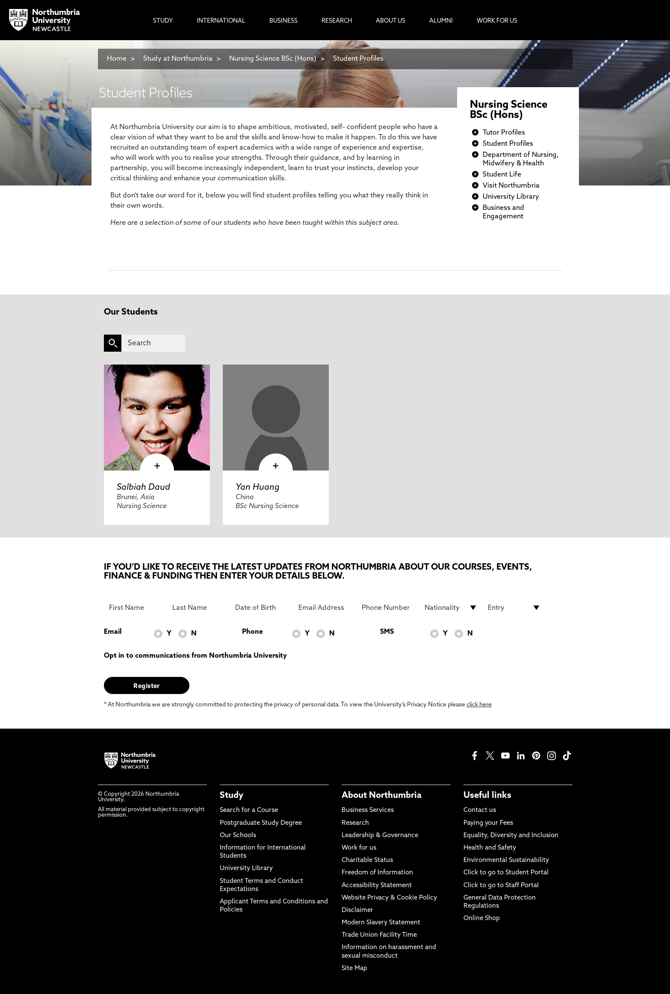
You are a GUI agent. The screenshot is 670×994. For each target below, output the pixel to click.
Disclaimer (357, 910)
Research (355, 823)
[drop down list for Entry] (514, 607)
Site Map (354, 968)
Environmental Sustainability (506, 860)
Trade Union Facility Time (379, 935)
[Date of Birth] (261, 607)
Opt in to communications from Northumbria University (195, 656)
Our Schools (238, 835)
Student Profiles (358, 59)
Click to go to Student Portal (506, 873)
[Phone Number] (388, 607)
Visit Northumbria (511, 185)
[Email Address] (325, 607)
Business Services (368, 810)
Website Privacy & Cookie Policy (389, 898)
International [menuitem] (221, 21)
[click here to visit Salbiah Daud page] (157, 418)
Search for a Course (249, 810)
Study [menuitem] (163, 21)
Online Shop (481, 918)
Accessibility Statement (377, 885)
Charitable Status (367, 860)
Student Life (502, 174)
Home (117, 59)
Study (231, 795)
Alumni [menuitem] (441, 21)
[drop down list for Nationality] (451, 607)
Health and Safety (489, 848)
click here (479, 705)
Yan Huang (258, 487)
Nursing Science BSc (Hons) (272, 59)
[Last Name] (199, 607)
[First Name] (135, 607)
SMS (387, 632)
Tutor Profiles (504, 132)
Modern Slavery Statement (381, 923)
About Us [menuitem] (390, 21)
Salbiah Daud (143, 487)
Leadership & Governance (380, 835)
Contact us (479, 810)
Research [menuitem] (337, 21)
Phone (252, 632)
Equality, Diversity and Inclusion (510, 835)
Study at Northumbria (178, 59)
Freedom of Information (377, 873)
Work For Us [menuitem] (497, 21)
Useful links (487, 795)
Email (112, 632)
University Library (511, 197)
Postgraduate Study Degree (261, 823)
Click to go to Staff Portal (501, 885)
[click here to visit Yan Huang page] (276, 418)
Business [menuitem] (283, 21)
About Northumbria (382, 795)
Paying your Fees (488, 823)
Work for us (359, 848)
